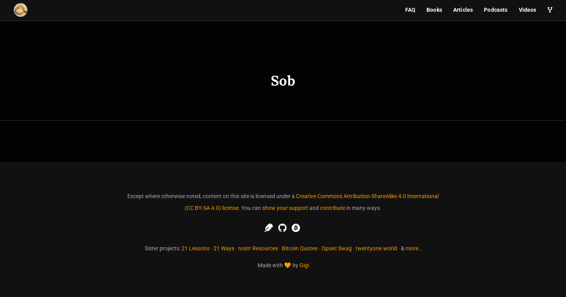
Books (434, 10)
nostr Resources (258, 248)
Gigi (304, 265)
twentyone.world (376, 248)
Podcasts (495, 10)
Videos (528, 10)
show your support (285, 208)
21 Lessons (195, 248)
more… (414, 248)
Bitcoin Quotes (300, 248)
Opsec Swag (337, 248)
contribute (332, 208)
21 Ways (223, 248)
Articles (463, 10)
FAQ (410, 10)
